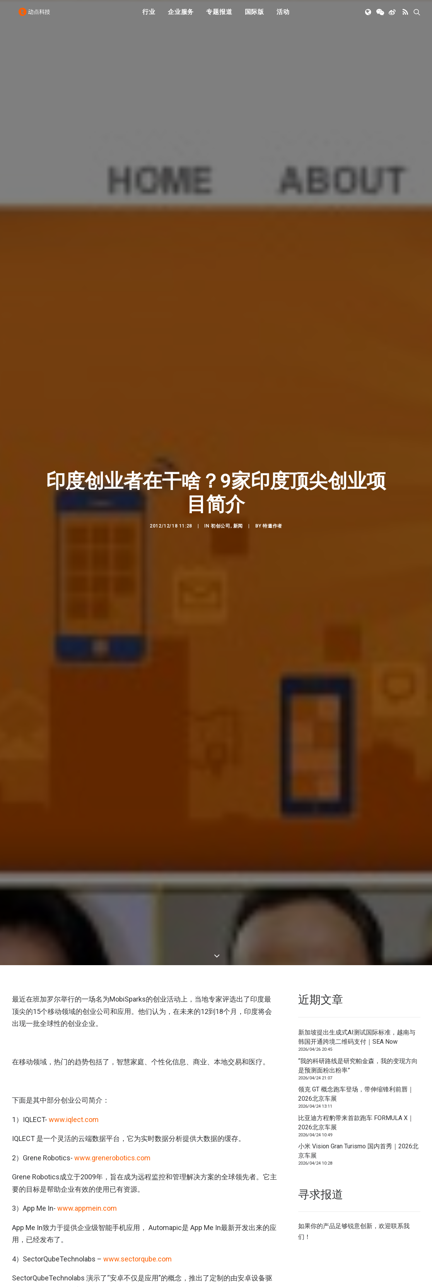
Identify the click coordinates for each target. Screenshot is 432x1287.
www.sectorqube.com (137, 1135)
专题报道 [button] (219, 16)
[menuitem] (149, 16)
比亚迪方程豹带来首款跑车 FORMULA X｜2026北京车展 (356, 999)
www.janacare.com (86, 1236)
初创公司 (220, 464)
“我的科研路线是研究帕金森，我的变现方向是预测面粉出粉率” (358, 942)
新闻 (238, 464)
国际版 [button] (254, 16)
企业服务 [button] (181, 16)
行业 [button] (148, 16)
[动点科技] (36, 16)
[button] (369, 16)
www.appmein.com (87, 1085)
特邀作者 (272, 464)
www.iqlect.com (74, 996)
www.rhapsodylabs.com (110, 1186)
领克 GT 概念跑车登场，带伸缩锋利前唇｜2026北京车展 (356, 970)
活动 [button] (283, 16)
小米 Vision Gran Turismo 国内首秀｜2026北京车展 (358, 1027)
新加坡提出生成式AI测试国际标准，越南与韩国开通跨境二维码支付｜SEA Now (356, 913)
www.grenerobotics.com (112, 1034)
